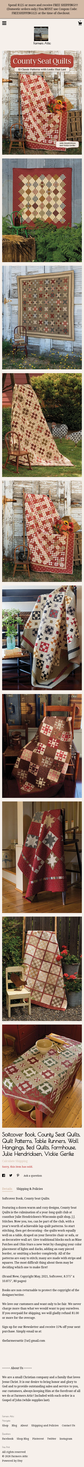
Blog (15, 1425)
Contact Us (68, 1425)
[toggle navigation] (4, 23)
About (24, 1425)
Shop (5, 1425)
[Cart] (80, 24)
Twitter (52, 1438)
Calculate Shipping (15, 1161)
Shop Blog (23, 1438)
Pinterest (38, 1438)
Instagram (66, 1438)
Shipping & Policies (30, 1189)
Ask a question (33, 1175)
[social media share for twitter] (11, 1175)
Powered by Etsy (12, 1460)
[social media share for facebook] (4, 1175)
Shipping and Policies (45, 1425)
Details (7, 1189)
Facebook (8, 1438)
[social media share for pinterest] (18, 1175)
